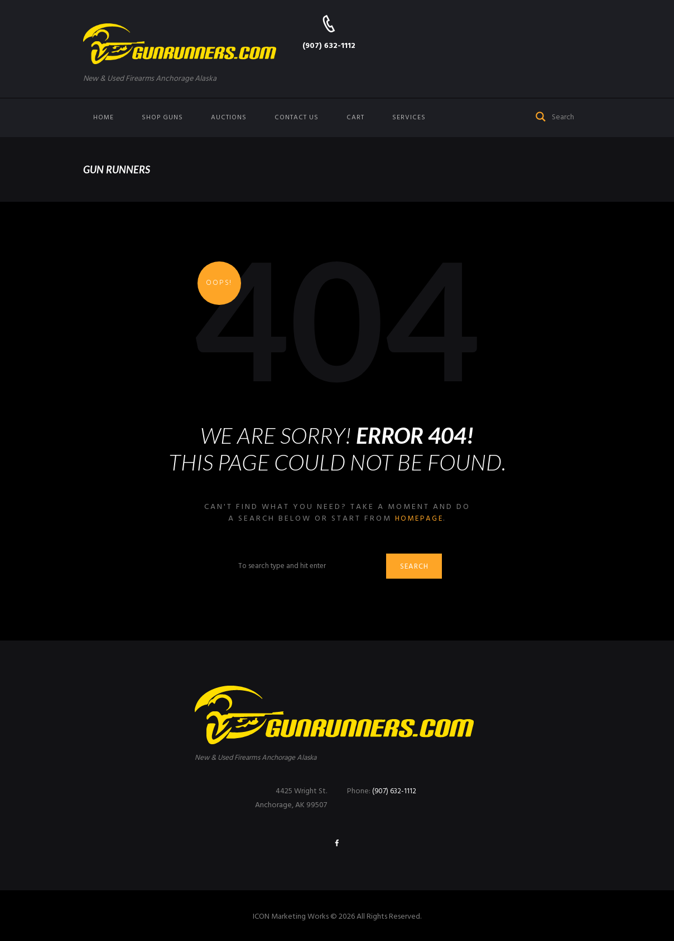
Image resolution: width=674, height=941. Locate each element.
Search (416, 567)
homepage (419, 518)
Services (409, 117)
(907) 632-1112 (328, 46)
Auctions (229, 117)
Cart (355, 117)
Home (103, 117)
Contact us (297, 117)
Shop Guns (162, 117)
